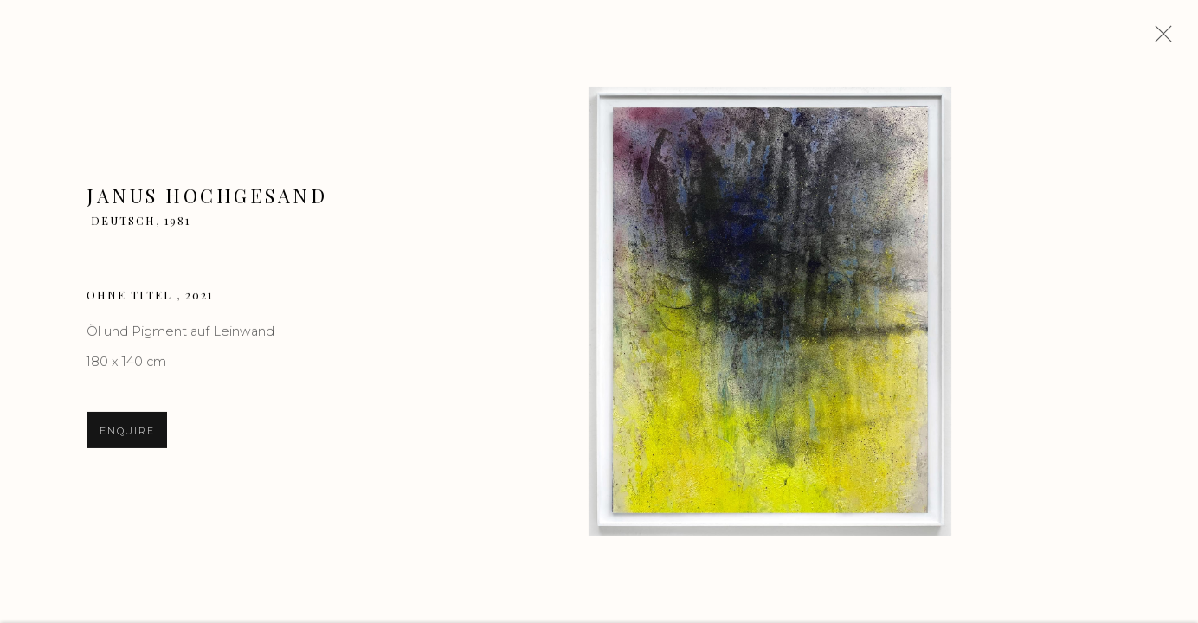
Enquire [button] (127, 433)
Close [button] (1159, 39)
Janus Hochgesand (207, 198)
